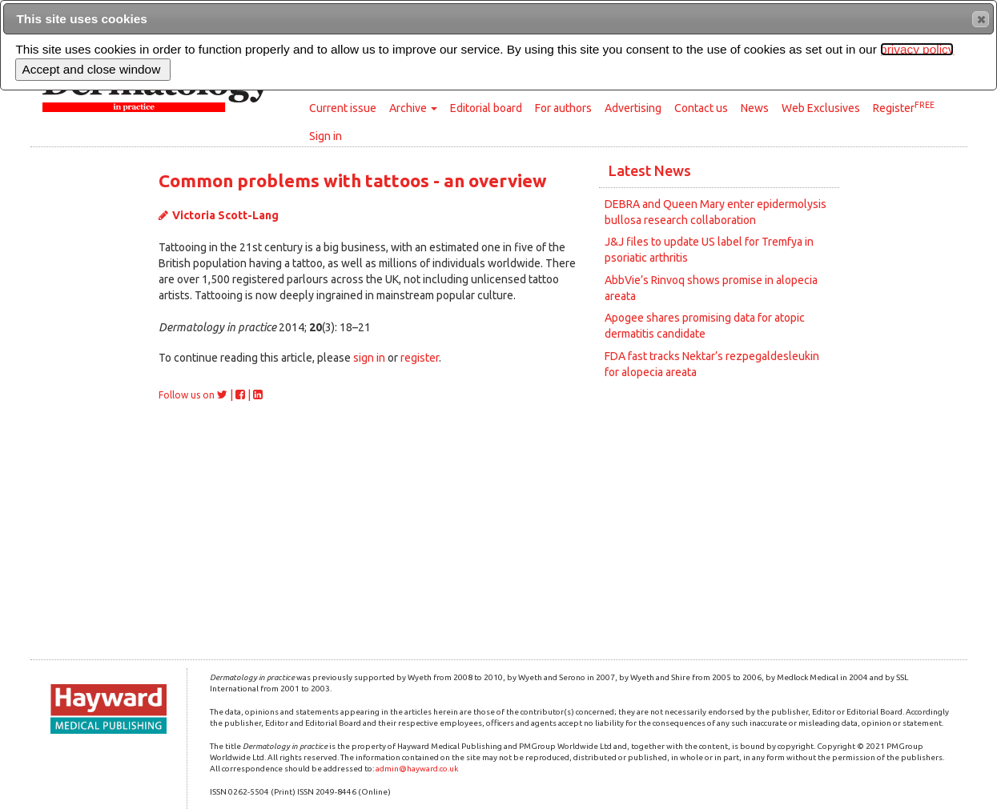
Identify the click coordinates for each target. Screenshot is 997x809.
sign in (369, 357)
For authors (563, 108)
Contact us (701, 108)
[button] (980, 19)
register (419, 357)
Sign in (325, 136)
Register (904, 107)
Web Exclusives (821, 108)
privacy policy (917, 49)
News (755, 108)
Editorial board (486, 108)
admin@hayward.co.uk (417, 768)
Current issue (342, 108)
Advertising (633, 108)
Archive (413, 108)
